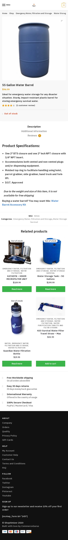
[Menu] (4, 5)
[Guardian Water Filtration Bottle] (17, 319)
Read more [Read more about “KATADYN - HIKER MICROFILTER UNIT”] (17, 289)
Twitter (6, 482)
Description (34, 126)
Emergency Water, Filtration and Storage (34, 13)
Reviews (34, 135)
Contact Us (8, 459)
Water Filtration (19, 272)
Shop (11, 13)
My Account (8, 450)
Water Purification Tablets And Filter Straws (50, 325)
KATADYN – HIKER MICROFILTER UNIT (17, 277)
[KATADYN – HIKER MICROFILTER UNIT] (17, 251)
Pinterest (7, 491)
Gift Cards (7, 439)
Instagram (8, 487)
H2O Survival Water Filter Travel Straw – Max (50, 332)
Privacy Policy (9, 435)
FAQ (4, 467)
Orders (5, 427)
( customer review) (25, 105)
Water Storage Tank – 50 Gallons (50, 277)
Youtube (6, 495)
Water (8, 343)
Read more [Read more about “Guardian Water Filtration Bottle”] (17, 363)
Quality (6, 431)
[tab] (34, 127)
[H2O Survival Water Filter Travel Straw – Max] (50, 306)
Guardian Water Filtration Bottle (16, 352)
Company (7, 422)
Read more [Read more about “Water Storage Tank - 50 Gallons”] (50, 289)
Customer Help (10, 455)
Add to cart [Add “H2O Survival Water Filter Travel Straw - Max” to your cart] (50, 363)
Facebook (7, 478)
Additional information (34, 131)
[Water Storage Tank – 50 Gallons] (50, 251)
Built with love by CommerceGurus (20, 526)
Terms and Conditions (13, 463)
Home (4, 13)
